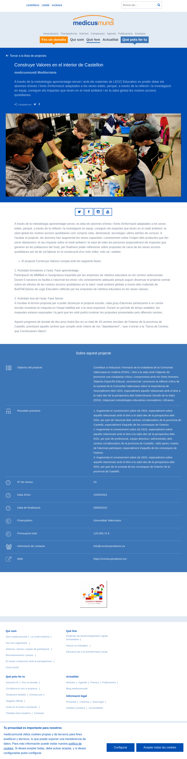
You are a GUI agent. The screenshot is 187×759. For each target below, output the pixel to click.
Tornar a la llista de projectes (28, 55)
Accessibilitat (96, 708)
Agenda (111, 33)
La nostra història (40, 636)
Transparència (69, 33)
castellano (32, 5)
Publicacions (125, 33)
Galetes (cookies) (75, 708)
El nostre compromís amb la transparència (29, 661)
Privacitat (71, 701)
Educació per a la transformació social (87, 651)
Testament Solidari (16, 694)
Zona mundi (12, 667)
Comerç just (35, 694)
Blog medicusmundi (77, 688)
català (45, 5)
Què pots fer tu (15, 676)
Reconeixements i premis (19, 655)
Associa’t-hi (12, 682)
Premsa (94, 682)
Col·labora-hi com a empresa (21, 688)
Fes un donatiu (30, 682)
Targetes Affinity (14, 701)
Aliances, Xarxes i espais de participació (27, 649)
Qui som (77, 39)
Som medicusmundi (16, 636)
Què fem (93, 39)
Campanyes (98, 33)
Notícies (84, 33)
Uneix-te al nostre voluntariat (21, 707)
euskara (57, 5)
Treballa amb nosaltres (18, 713)
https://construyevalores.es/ (110, 558)
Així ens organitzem (16, 643)
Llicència (84, 701)
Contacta (140, 33)
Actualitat (110, 39)
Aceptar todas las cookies (159, 747)
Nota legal (98, 701)
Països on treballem (77, 645)
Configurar (120, 747)
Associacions (50, 33)
